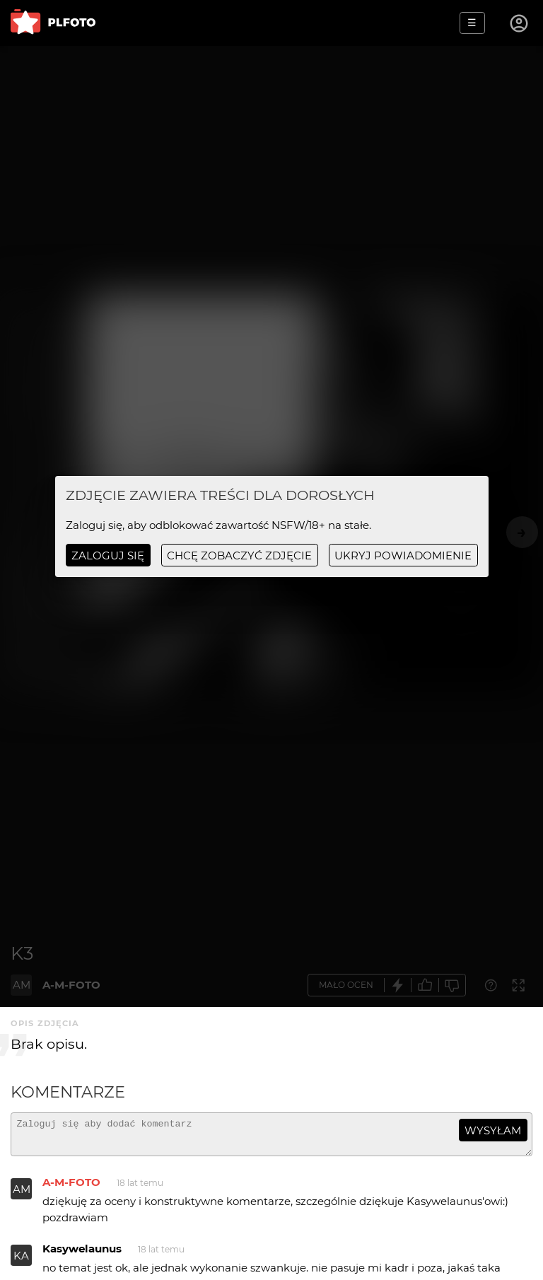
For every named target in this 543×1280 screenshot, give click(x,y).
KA (21, 1262)
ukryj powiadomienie (403, 555)
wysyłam (493, 1130)
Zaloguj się (107, 555)
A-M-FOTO (71, 1188)
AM (21, 1195)
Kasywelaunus (82, 1255)
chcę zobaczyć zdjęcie (239, 555)
